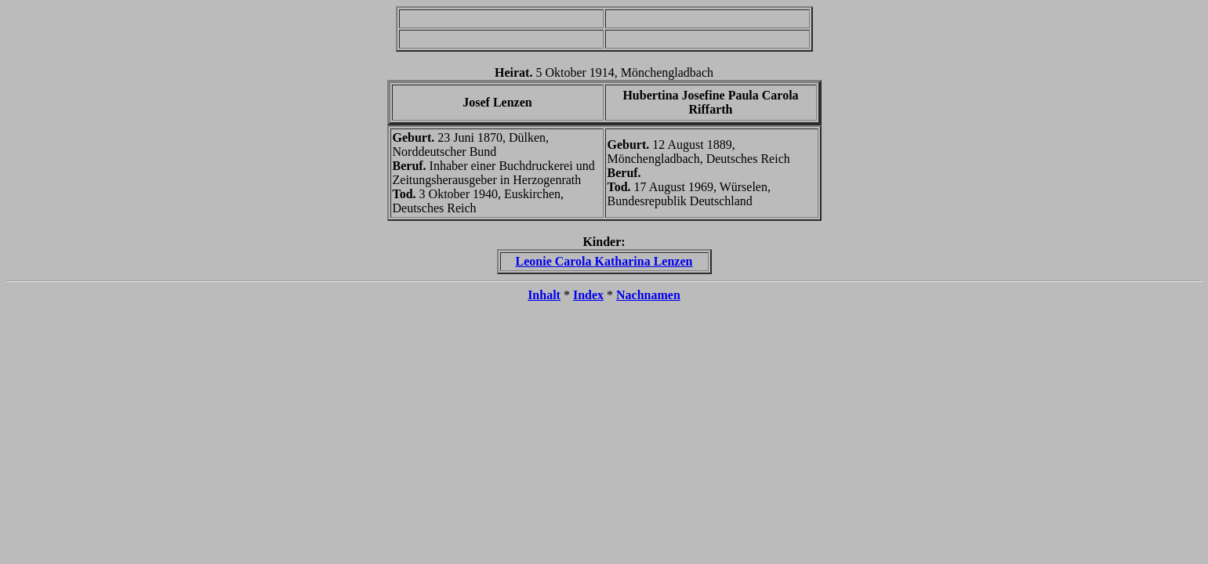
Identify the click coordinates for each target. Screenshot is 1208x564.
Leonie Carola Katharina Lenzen (604, 261)
